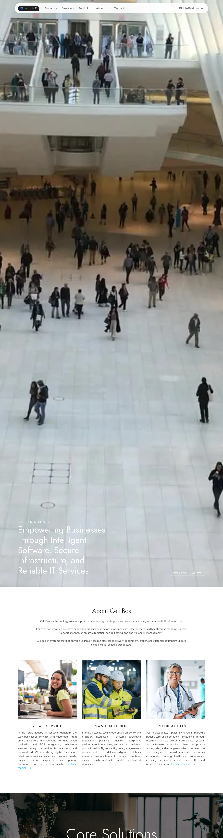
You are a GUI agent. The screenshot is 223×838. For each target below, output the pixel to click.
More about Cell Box (187, 572)
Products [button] (49, 8)
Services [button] (67, 8)
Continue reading (183, 764)
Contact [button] (119, 8)
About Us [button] (101, 8)
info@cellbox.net (191, 8)
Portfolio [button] (84, 8)
